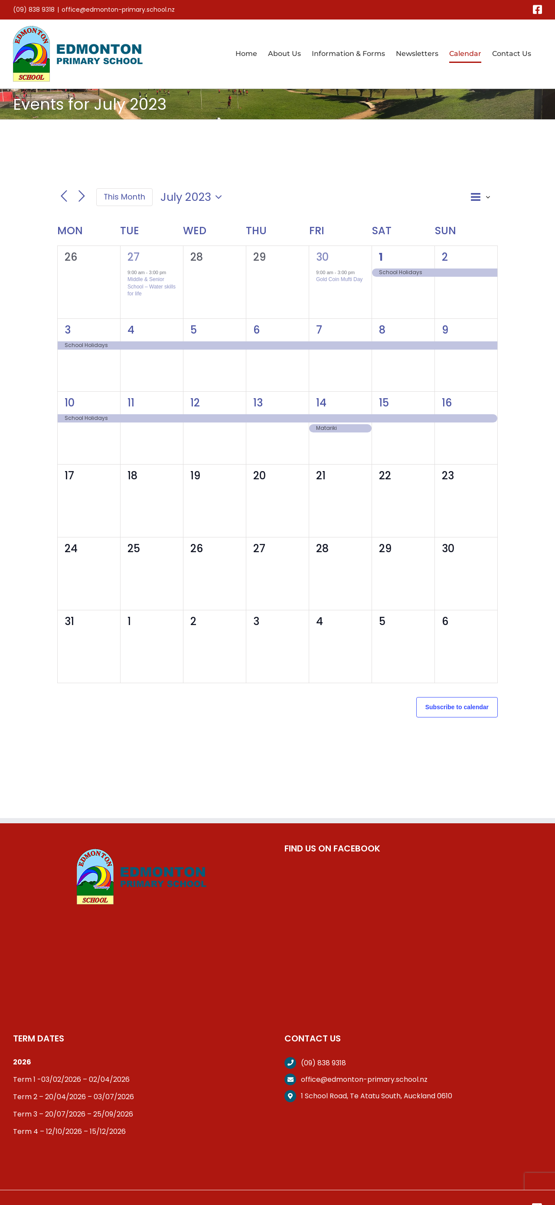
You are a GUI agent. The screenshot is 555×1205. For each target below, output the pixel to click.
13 (258, 403)
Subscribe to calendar (457, 707)
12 (195, 403)
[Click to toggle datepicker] (193, 197)
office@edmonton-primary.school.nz (118, 9)
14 (321, 403)
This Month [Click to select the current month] (124, 196)
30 (322, 257)
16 (447, 403)
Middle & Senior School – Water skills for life (151, 286)
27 (133, 257)
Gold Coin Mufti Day (339, 279)
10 (70, 403)
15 (384, 403)
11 (130, 403)
